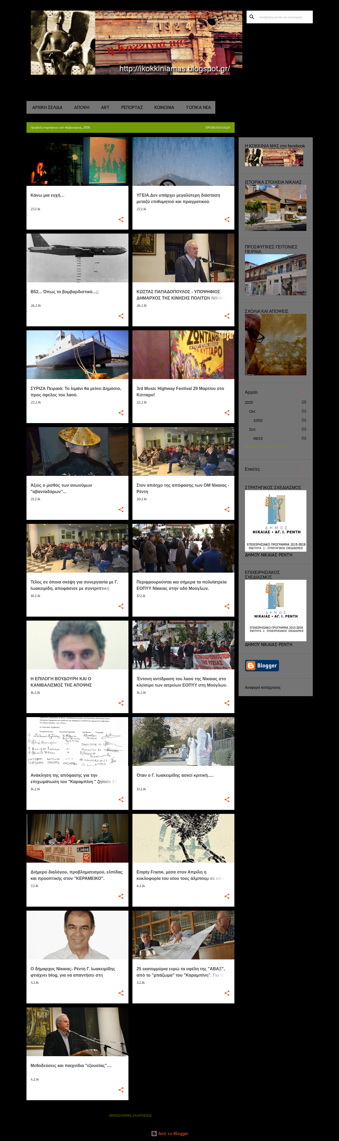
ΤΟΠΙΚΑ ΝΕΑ (196, 107)
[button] (121, 219)
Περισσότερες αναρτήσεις (130, 1115)
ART (104, 107)
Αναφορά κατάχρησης (263, 687)
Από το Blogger (169, 1133)
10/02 (258, 420)
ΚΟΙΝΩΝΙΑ (163, 107)
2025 (249, 402)
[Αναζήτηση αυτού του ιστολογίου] (285, 17)
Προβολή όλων (218, 127)
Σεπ (252, 429)
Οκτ (252, 411)
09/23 (258, 438)
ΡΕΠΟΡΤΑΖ (130, 107)
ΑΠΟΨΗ (80, 107)
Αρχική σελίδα (46, 107)
